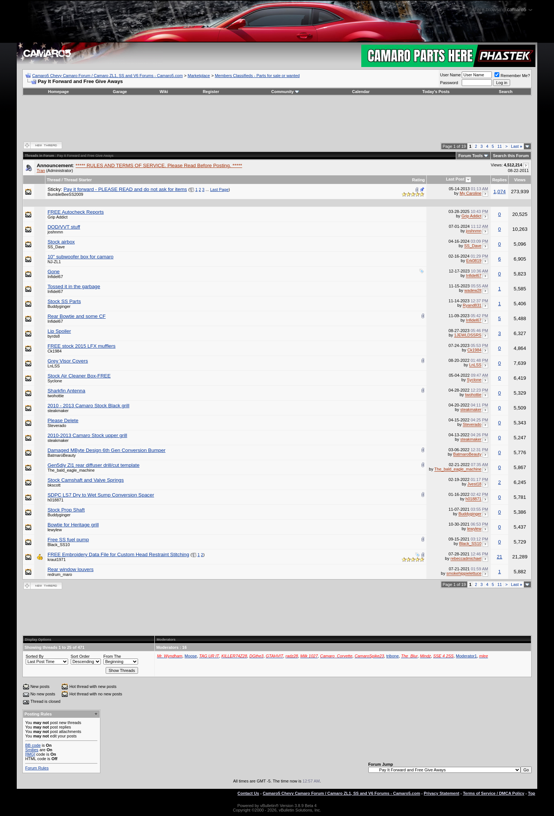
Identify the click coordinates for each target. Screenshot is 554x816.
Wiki (164, 91)
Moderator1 (466, 656)
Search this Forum (511, 155)
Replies (499, 180)
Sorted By (35, 656)
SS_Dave (56, 247)
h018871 (56, 500)
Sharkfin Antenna (67, 390)
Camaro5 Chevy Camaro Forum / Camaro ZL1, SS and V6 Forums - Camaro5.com (107, 75)
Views (520, 180)
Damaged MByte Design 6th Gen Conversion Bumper (107, 450)
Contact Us (248, 793)
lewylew (55, 529)
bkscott (54, 485)
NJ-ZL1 (54, 261)
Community (285, 91)
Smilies (31, 750)
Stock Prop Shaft (66, 510)
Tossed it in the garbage (74, 286)
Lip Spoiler (59, 331)
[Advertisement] (277, 118)
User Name (450, 75)
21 (499, 557)
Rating (418, 180)
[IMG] (30, 754)
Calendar (360, 91)
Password (449, 82)
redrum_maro (60, 574)
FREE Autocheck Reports (76, 212)
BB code (33, 745)
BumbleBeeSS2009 (65, 194)
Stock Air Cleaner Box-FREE (79, 376)
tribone (392, 656)
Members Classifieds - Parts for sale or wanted (257, 75)
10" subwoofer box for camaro (80, 256)
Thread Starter (78, 180)
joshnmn (55, 232)
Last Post (455, 179)
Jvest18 (474, 484)
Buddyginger (59, 306)
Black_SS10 (59, 544)
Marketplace (199, 75)
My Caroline (470, 193)
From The (112, 656)
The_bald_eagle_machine (71, 470)
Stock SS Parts (64, 301)
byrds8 (54, 336)
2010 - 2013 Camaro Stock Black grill (88, 405)
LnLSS (54, 366)
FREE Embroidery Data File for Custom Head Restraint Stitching (118, 554)
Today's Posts (435, 91)
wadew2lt (472, 291)
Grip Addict (58, 217)
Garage (120, 91)
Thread (54, 180)
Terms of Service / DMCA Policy (493, 793)
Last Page (219, 189)
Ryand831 (472, 305)
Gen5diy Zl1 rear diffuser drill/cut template (94, 465)
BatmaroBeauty (62, 455)
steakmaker (58, 410)
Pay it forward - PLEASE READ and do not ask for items (125, 189)
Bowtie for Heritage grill (73, 524)
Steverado (57, 425)
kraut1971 (57, 559)
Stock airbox (61, 242)
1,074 (499, 191)
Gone (54, 271)
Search (506, 91)
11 (499, 146)
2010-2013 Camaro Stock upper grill (87, 435)
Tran (41, 170)
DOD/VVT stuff (64, 227)
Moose (191, 656)
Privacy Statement (441, 793)
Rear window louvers (71, 569)
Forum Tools (470, 155)
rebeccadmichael (466, 559)
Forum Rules (37, 768)
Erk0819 (473, 261)
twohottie (56, 395)
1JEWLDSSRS (467, 335)
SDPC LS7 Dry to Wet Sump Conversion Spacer (101, 495)
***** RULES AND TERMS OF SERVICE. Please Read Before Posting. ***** (159, 165)
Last (516, 146)
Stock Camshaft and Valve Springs (86, 480)
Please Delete (63, 420)
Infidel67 (55, 276)
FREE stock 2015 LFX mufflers (82, 346)
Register (211, 91)
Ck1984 (55, 351)
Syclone (55, 381)
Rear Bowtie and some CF (77, 316)
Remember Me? (512, 75)
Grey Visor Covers (68, 361)
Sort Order (80, 656)
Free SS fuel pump (68, 539)
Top (531, 793)
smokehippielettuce (463, 573)
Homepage (58, 91)
